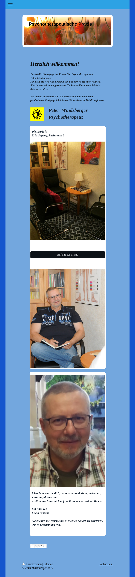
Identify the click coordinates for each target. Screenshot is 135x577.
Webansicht (106, 564)
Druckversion (32, 564)
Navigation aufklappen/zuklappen (67, 4)
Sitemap (48, 564)
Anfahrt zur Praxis (67, 254)
